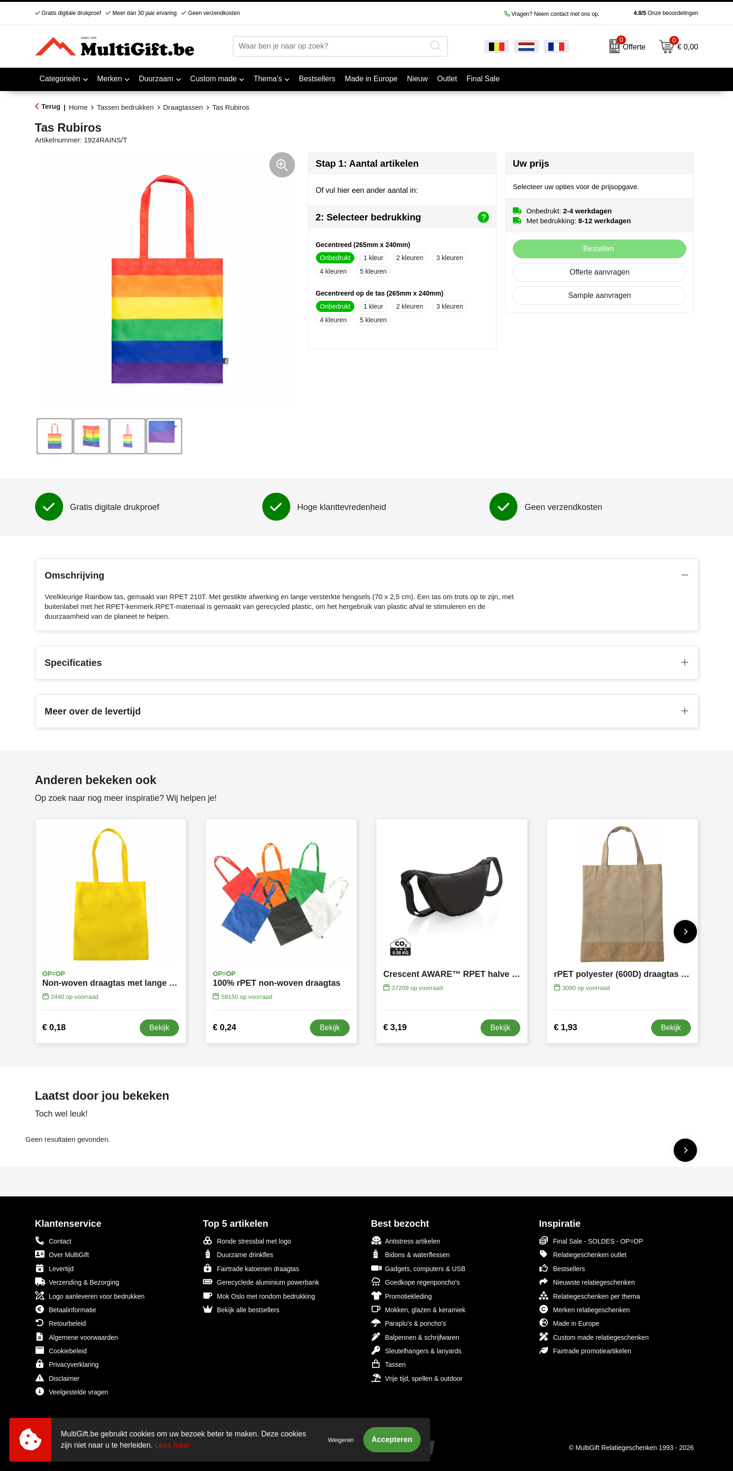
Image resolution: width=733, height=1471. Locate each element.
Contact (53, 1241)
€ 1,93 (565, 1027)
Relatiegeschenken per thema (589, 1295)
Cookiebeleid (61, 1350)
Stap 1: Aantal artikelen (367, 163)
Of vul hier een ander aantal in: (367, 190)
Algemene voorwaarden (76, 1336)
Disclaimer (57, 1377)
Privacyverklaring (67, 1363)
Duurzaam (156, 79)
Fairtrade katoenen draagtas (251, 1268)
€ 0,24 (224, 1027)
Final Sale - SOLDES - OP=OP (591, 1240)
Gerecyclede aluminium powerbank (261, 1281)
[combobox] (329, 46)
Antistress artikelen (405, 1240)
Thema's (267, 79)
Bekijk (160, 1028)
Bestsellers (562, 1268)
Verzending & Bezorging (77, 1281)
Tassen (388, 1363)
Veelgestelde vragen (71, 1391)
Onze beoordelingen (651, 13)
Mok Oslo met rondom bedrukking (259, 1295)
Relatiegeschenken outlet (582, 1254)
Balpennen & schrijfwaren (415, 1336)
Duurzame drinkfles (238, 1254)
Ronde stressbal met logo (247, 1240)
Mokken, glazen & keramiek (418, 1309)
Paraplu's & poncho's (408, 1322)
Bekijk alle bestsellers (241, 1309)
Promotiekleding (401, 1295)
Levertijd (54, 1268)
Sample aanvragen (599, 295)
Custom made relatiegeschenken (594, 1336)
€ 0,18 (54, 1027)
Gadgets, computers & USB (418, 1268)
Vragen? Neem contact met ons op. (552, 14)
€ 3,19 (395, 1027)
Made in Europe (569, 1322)
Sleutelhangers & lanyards (416, 1350)
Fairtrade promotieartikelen (585, 1350)
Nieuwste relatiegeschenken (587, 1281)
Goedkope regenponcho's (415, 1281)
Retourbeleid (60, 1322)
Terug (51, 106)
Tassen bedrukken (125, 107)
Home (78, 107)
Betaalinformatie (65, 1309)
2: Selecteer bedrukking (402, 217)
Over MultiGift (62, 1254)
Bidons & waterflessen (410, 1254)
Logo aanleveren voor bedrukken (90, 1295)
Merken (109, 79)
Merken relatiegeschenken (584, 1309)
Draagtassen (183, 107)
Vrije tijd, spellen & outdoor (417, 1377)
